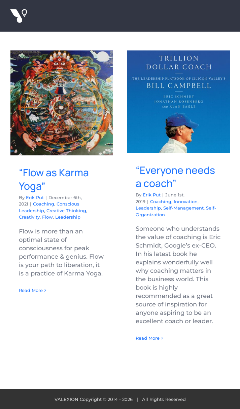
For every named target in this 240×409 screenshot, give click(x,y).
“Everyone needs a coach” (175, 176)
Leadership (67, 217)
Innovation (186, 201)
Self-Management (183, 208)
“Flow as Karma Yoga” (54, 179)
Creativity (29, 217)
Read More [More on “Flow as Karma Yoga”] (31, 290)
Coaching (43, 204)
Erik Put (35, 197)
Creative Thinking (66, 210)
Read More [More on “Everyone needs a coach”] (148, 338)
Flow (47, 217)
